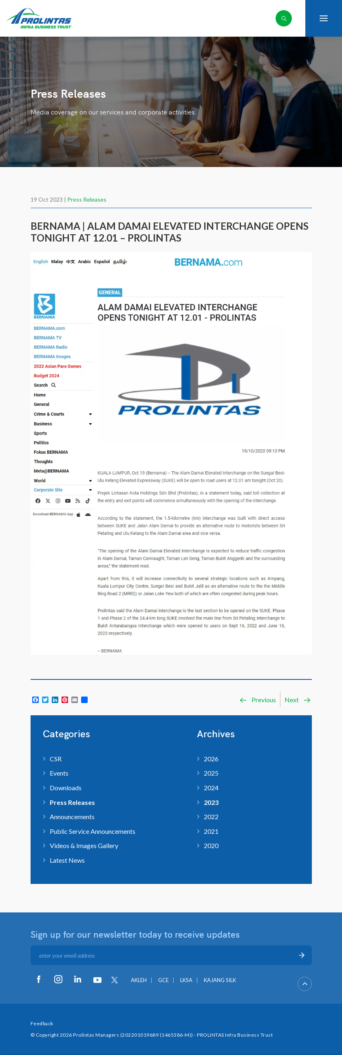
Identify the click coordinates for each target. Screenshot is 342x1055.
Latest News (67, 860)
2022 (211, 816)
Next (298, 700)
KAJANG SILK (220, 980)
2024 (211, 787)
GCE (163, 980)
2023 (211, 802)
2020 (211, 845)
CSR (56, 759)
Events (59, 773)
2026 (211, 759)
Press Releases (86, 199)
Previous (257, 700)
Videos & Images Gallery (84, 845)
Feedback (42, 1023)
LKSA (186, 980)
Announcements (72, 816)
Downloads (66, 787)
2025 (211, 773)
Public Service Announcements (92, 831)
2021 (211, 831)
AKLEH (139, 980)
